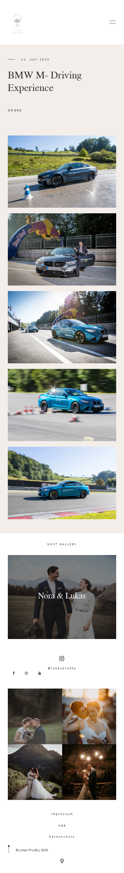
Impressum (62, 814)
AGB (62, 825)
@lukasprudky (62, 663)
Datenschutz (62, 837)
